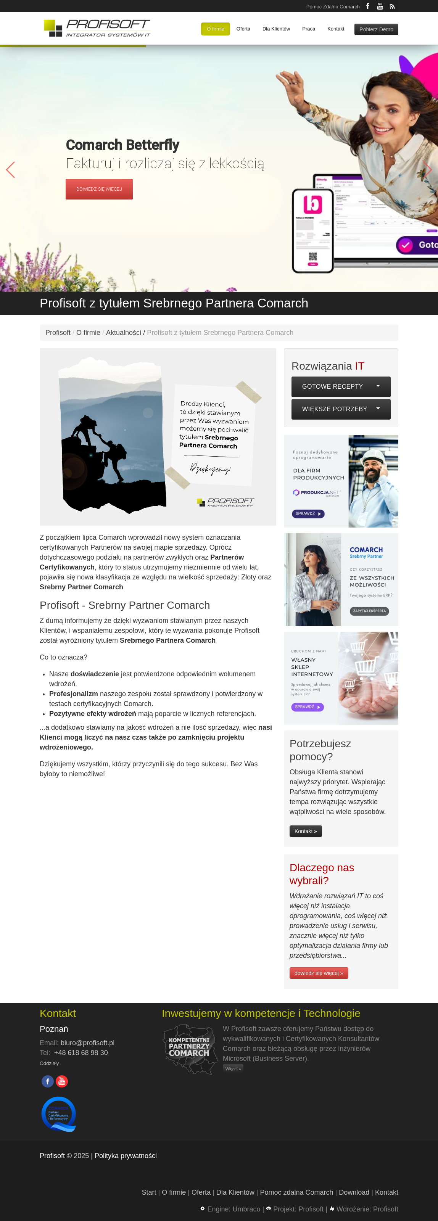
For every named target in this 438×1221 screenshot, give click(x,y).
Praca (308, 29)
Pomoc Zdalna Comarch (333, 7)
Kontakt (335, 29)
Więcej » (233, 1069)
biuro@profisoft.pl (87, 1043)
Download (354, 1192)
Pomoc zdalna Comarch (296, 1192)
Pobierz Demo (376, 29)
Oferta (243, 29)
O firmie (215, 29)
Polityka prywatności (126, 1156)
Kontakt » (306, 831)
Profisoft (58, 332)
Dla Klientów (276, 29)
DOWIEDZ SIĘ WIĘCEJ (99, 189)
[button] (427, 169)
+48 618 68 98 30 (81, 1053)
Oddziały (49, 1063)
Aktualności (123, 332)
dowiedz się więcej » (319, 973)
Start (149, 1192)
